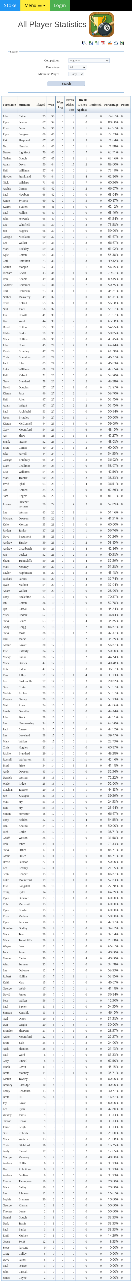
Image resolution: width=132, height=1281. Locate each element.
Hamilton (24, 261)
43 (52, 182)
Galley (23, 1253)
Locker (23, 554)
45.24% (113, 609)
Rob (5, 279)
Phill (6, 639)
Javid (6, 484)
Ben (5, 807)
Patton (22, 1259)
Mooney (24, 566)
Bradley (7, 1085)
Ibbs (21, 363)
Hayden (7, 176)
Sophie (7, 1199)
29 (52, 345)
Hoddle (23, 615)
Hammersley (26, 723)
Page (21, 952)
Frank (6, 441)
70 (44, 152)
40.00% (113, 952)
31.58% (113, 838)
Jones (22, 309)
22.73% (113, 741)
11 (72, 279)
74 (44, 128)
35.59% (113, 560)
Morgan (23, 267)
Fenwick (24, 218)
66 (44, 134)
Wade (6, 783)
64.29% (113, 892)
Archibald (25, 411)
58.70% (113, 393)
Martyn (7, 1157)
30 (52, 315)
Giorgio (7, 237)
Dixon (22, 1018)
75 (44, 116)
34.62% (113, 928)
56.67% (113, 645)
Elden (22, 669)
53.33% (113, 699)
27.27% (113, 1036)
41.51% (113, 518)
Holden (23, 820)
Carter (22, 958)
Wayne (7, 946)
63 (44, 188)
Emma (7, 1181)
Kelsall (23, 303)
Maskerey (24, 297)
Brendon (8, 928)
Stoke (10, 5)
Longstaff (24, 886)
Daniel (7, 1217)
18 (52, 627)
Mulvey (23, 1235)
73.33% (113, 844)
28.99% (113, 591)
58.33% (113, 970)
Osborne (24, 970)
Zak (5, 140)
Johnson (23, 1193)
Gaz (5, 1133)
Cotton (23, 255)
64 (44, 146)
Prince (22, 850)
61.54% (113, 218)
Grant (6, 856)
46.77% (113, 357)
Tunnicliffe (25, 560)
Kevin (6, 351)
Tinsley (23, 542)
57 (44, 170)
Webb (22, 988)
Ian (5, 603)
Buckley (24, 249)
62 (44, 267)
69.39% (113, 279)
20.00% (113, 1181)
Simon (7, 814)
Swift (22, 1241)
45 (52, 158)
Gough (23, 158)
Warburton (25, 759)
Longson (24, 134)
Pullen (22, 856)
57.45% (113, 399)
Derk (6, 1223)
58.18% (113, 303)
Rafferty (24, 651)
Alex (6, 964)
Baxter (23, 1006)
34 (52, 273)
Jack (5, 952)
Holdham (24, 291)
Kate (6, 669)
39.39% (113, 795)
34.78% (113, 964)
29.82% (113, 681)
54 (52, 122)
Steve (6, 621)
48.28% (113, 381)
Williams (24, 170)
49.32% (113, 261)
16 (52, 687)
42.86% (113, 548)
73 (44, 261)
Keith (6, 982)
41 (52, 206)
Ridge (22, 783)
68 (44, 369)
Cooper (23, 874)
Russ (6, 128)
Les (5, 735)
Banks (22, 657)
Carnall (23, 609)
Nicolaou (24, 237)
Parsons (23, 922)
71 (44, 182)
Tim (5, 675)
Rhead (22, 705)
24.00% (113, 1042)
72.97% (113, 387)
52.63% (113, 880)
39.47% (113, 735)
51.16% (113, 512)
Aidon (6, 1036)
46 (52, 146)
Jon (5, 230)
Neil (5, 309)
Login (60, 5)
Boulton (23, 206)
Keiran (7, 267)
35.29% (113, 639)
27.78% (113, 886)
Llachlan (8, 789)
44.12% (113, 729)
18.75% (113, 1145)
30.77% (113, 1091)
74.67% (113, 116)
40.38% (113, 554)
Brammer (24, 285)
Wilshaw (24, 182)
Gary (6, 381)
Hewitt (23, 315)
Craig (6, 892)
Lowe (22, 1211)
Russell (7, 759)
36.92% (113, 459)
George (7, 459)
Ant (5, 435)
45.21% (113, 291)
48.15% (113, 429)
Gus (5, 687)
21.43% (113, 1048)
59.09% (113, 230)
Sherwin (24, 1030)
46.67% (113, 982)
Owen (6, 1241)
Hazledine (25, 597)
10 (72, 146)
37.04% (113, 585)
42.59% (113, 472)
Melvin (7, 693)
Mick (6, 339)
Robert (7, 976)
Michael (8, 518)
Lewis (22, 273)
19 (52, 597)
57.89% (113, 504)
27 (52, 387)
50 (52, 128)
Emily (6, 1091)
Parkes (23, 578)
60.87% (113, 200)
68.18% (113, 321)
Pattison (23, 862)
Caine (22, 116)
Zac (5, 490)
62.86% (113, 176)
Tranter (23, 478)
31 (44, 759)
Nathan (7, 158)
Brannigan (25, 357)
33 (52, 291)
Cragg (22, 627)
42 (52, 188)
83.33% (113, 1055)
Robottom (25, 1169)
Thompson (25, 1181)
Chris (6, 303)
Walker (23, 243)
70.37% (113, 597)
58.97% (113, 465)
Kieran (7, 393)
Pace (21, 393)
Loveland (24, 735)
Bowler (23, 910)
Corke (22, 832)
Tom (5, 321)
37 (52, 237)
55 (44, 303)
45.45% (113, 339)
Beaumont (25, 536)
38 (44, 504)
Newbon (24, 194)
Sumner (23, 964)
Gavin (22, 1067)
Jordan (7, 530)
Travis (22, 1223)
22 (52, 490)
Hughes (23, 230)
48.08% (113, 441)
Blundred (24, 381)
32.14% (113, 934)
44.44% (113, 711)
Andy (6, 627)
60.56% (113, 182)
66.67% (113, 188)
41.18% (113, 765)
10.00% (113, 1199)
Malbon (23, 585)
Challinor (24, 466)
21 (52, 524)
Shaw (22, 435)
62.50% (113, 723)
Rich (6, 832)
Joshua (7, 504)
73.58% (113, 224)
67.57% (113, 128)
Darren (7, 152)
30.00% (113, 1024)
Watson (23, 838)
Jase (5, 651)
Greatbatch (25, 548)
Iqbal (22, 484)
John (6, 116)
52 (44, 441)
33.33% (113, 675)
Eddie (6, 333)
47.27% (113, 435)
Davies (23, 663)
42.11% (113, 717)
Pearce (23, 1265)
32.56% (113, 771)
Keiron (7, 206)
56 (52, 116)
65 (44, 218)
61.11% (113, 496)
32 (52, 297)
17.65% (113, 1151)
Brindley (24, 351)
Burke (22, 333)
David (6, 327)
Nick (6, 182)
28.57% (113, 1030)
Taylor (22, 530)
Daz (5, 146)
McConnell (25, 423)
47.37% (113, 633)
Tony (6, 597)
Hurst (22, 345)
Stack (22, 717)
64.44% (113, 345)
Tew (21, 934)
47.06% (113, 705)
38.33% (113, 478)
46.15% (113, 1012)
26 (52, 423)
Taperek (23, 789)
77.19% (113, 170)
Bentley (23, 868)
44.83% (113, 789)
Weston (23, 512)
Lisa (5, 472)
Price (22, 765)
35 (52, 267)
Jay (5, 1103)
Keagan (7, 699)
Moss (22, 633)
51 (44, 375)
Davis (22, 164)
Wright (23, 405)
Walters (23, 1139)
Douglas (24, 387)
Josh (5, 886)
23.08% (113, 940)
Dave (6, 536)
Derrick (7, 777)
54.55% (113, 327)
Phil (5, 170)
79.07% (113, 273)
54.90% (113, 375)
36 (52, 243)
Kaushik (24, 1012)
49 (44, 279)
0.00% (114, 1247)
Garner (23, 188)
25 (52, 441)
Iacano (23, 122)
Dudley (23, 928)
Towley (23, 1079)
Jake (5, 453)
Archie (7, 188)
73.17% (113, 315)
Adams (23, 279)
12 (52, 814)
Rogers (23, 496)
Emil (6, 1235)
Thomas (8, 1211)
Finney (23, 699)
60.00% (113, 447)
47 (44, 351)
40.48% (113, 663)
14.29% (113, 1235)
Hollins (23, 212)
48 (52, 134)
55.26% (113, 536)
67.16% (113, 158)
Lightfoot (24, 152)
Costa (22, 687)
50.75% (113, 285)
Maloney (24, 1157)
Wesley (7, 1115)
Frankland (25, 176)
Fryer (22, 128)
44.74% (113, 657)
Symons (23, 200)
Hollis (22, 1163)
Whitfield (24, 224)
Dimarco (24, 898)
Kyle (6, 255)
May (21, 982)
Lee (5, 224)
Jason (6, 417)
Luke (6, 369)
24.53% (113, 801)
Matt (6, 801)
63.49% (113, 212)
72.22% (113, 777)
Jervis (22, 1115)
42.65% (113, 369)
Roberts (23, 1133)
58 (44, 309)
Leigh (22, 1127)
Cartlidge (24, 1085)
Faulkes (23, 1175)
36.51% (113, 484)
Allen (22, 399)
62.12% (113, 206)
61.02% (113, 249)
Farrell (23, 453)
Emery (23, 729)
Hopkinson (25, 572)
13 (52, 777)
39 (52, 224)
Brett (6, 447)
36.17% (113, 669)
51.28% (113, 566)
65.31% (113, 297)
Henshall (24, 146)
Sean (6, 874)
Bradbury (24, 459)
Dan (5, 1024)
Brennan (24, 1199)
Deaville (24, 711)
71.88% (113, 146)
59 (44, 249)
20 (52, 566)
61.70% (113, 351)
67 (44, 122)
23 (52, 466)
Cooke (22, 1121)
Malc (6, 705)
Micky (7, 657)
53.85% (113, 542)
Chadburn (24, 1091)
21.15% (113, 868)
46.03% (113, 363)
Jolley (22, 675)
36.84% (113, 994)
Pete (5, 1000)
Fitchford (24, 1145)
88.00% (113, 164)
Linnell (23, 1061)
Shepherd (24, 140)
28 (52, 375)
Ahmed (23, 490)
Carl (5, 261)
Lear (21, 946)
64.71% (113, 850)
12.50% (113, 1000)
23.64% (113, 807)
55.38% (113, 255)
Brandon (8, 1030)
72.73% (113, 134)
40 (52, 212)
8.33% (114, 1241)
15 (72, 164)
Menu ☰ (35, 5)
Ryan (6, 122)
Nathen (7, 297)
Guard (22, 621)
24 (52, 447)
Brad (6, 765)
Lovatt (22, 645)
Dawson (23, 518)
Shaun (6, 560)
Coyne (22, 1277)
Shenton (23, 1049)
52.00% (113, 783)
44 (52, 164)
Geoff (6, 838)
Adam (6, 164)
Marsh (22, 639)
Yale (21, 1042)
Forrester (24, 814)
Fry (21, 801)
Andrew (8, 285)
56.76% (113, 530)
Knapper (24, 795)
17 (52, 645)
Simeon (7, 1012)
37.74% (113, 578)
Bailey (22, 1187)
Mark (6, 249)
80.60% (113, 122)
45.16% (113, 759)
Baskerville (25, 681)
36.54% (113, 615)
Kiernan (23, 1205)
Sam (5, 496)
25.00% (113, 1133)
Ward (22, 321)
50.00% (113, 417)
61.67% (113, 237)
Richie (7, 753)
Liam (6, 466)
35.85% (113, 621)
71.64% (113, 140)
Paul (5, 194)
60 (44, 237)
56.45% (113, 267)
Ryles (22, 892)
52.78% (113, 603)
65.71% (113, 152)
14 (52, 747)
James (22, 994)
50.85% (113, 333)
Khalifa (23, 826)
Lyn (5, 609)
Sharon (7, 1121)
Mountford (25, 429)
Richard (7, 273)
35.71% (113, 1073)
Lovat (22, 1103)
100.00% (112, 1103)
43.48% (113, 572)
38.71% (113, 832)
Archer (23, 693)
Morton (23, 524)
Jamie (6, 200)
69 (44, 200)
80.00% (113, 1079)
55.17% (113, 309)
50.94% (113, 411)
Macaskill (24, 904)
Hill (21, 1097)
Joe (5, 795)
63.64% (113, 194)
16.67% (113, 1097)
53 (44, 224)
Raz (5, 826)
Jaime (6, 1127)
